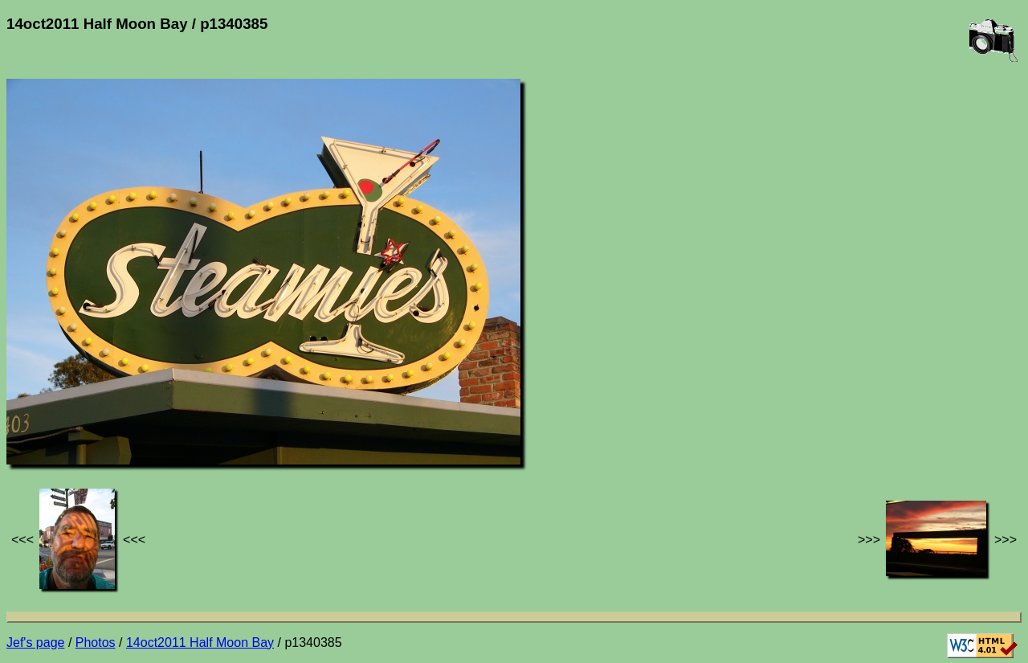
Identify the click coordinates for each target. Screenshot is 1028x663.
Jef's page (35, 642)
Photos (95, 642)
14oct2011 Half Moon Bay (200, 642)
